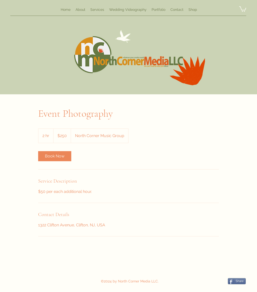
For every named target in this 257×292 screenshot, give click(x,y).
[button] (242, 9)
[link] (54, 156)
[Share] (237, 281)
